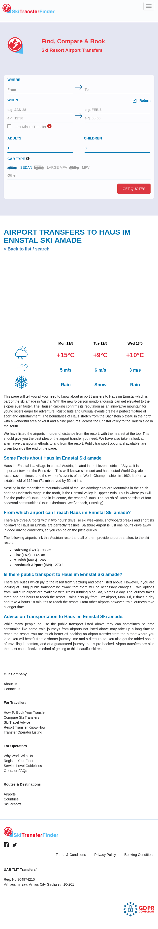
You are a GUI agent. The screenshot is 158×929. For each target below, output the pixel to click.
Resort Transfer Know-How (24, 727)
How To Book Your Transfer (25, 712)
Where (13, 80)
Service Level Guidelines (23, 766)
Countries (11, 799)
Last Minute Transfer (26, 126)
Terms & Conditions (71, 855)
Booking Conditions (139, 855)
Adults (14, 138)
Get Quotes (134, 189)
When (79, 101)
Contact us (12, 689)
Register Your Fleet (18, 761)
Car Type (16, 159)
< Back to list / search (27, 248)
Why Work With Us (18, 756)
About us (10, 684)
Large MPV (51, 167)
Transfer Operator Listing (23, 732)
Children (93, 138)
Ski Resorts (13, 804)
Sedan (20, 167)
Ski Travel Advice (17, 722)
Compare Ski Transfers (21, 717)
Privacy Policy (105, 855)
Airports (10, 794)
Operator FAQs (15, 771)
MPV (80, 167)
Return (142, 101)
